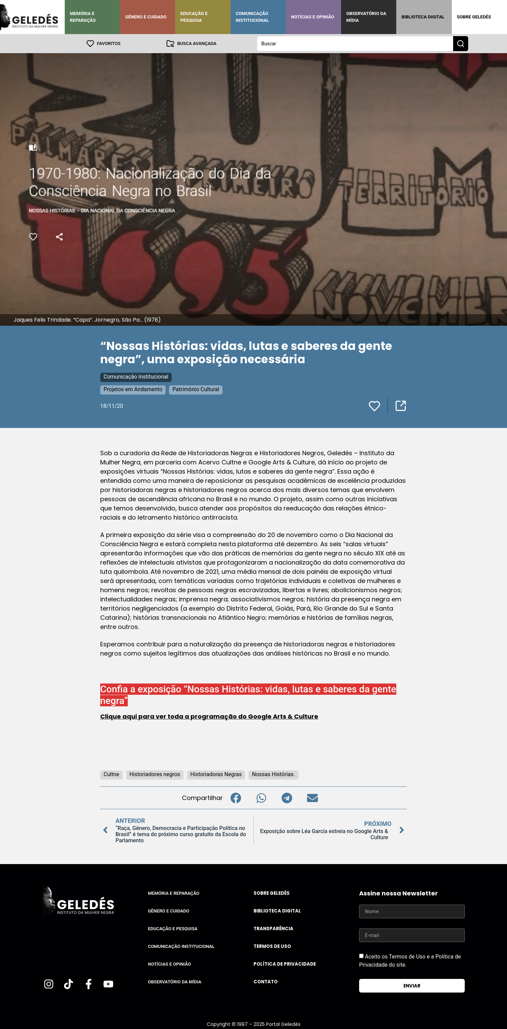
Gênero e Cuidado (146, 16)
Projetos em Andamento (133, 389)
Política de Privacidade (284, 964)
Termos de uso (272, 946)
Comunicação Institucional (252, 17)
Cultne (111, 774)
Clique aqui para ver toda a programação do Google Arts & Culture (209, 716)
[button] (235, 797)
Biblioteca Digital (422, 16)
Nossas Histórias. (273, 774)
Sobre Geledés (474, 16)
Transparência (273, 928)
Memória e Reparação (83, 17)
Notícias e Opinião (312, 16)
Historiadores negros (154, 774)
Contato (265, 982)
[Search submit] (460, 43)
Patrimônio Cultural (195, 389)
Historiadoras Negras (216, 774)
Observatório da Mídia (366, 17)
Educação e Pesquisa (194, 17)
